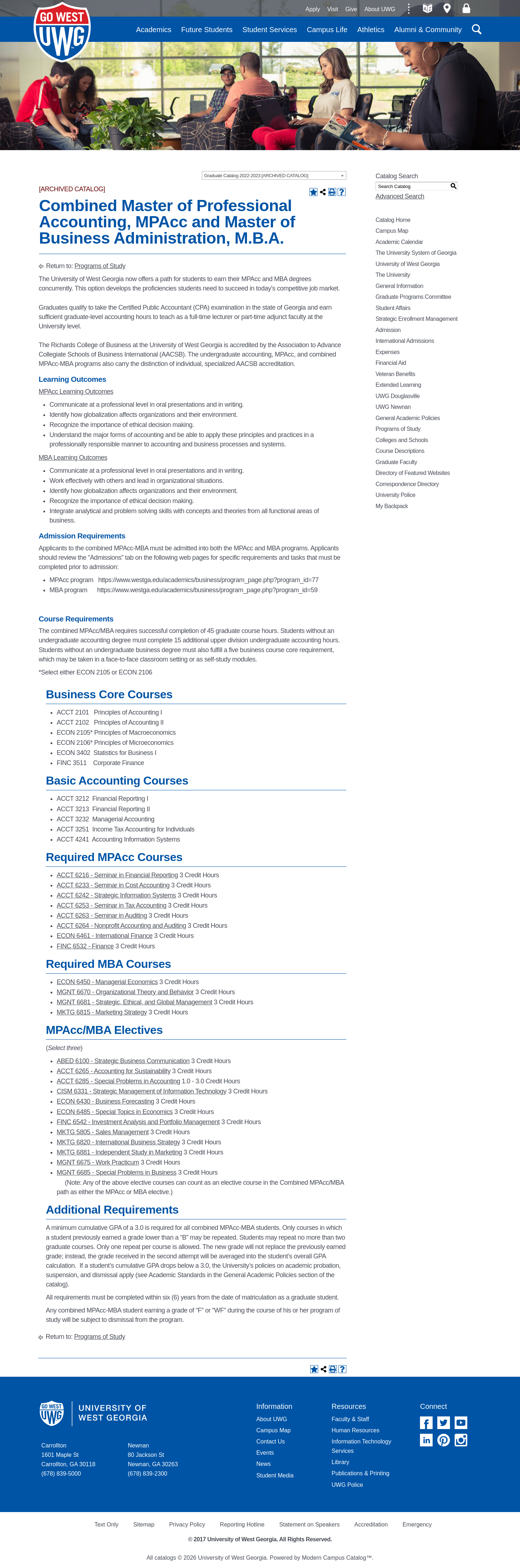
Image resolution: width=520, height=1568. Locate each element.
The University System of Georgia (416, 253)
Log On (466, 8)
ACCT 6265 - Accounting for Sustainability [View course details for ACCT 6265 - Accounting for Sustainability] (113, 1071)
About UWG (379, 9)
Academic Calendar (399, 242)
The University (393, 275)
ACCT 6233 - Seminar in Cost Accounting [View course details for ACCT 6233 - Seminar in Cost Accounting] (113, 885)
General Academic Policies (408, 418)
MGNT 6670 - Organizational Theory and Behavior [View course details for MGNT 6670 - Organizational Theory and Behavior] (125, 992)
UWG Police (347, 1485)
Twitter (443, 1422)
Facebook (426, 1422)
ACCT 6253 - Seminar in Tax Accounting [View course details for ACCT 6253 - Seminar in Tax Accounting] (111, 905)
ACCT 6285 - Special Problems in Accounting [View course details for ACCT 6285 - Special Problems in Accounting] (118, 1081)
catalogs (165, 1558)
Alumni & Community (428, 30)
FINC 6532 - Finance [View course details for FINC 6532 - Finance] (85, 946)
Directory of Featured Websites (413, 473)
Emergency (417, 1524)
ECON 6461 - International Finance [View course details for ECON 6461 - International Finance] (104, 935)
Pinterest (443, 1440)
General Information (399, 286)
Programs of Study (99, 266)
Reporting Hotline (242, 1524)
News (263, 1464)
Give (351, 9)
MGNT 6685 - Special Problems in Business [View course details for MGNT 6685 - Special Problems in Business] (117, 1172)
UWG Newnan (393, 407)
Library (340, 1462)
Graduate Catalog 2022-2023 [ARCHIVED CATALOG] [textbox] (256, 175)
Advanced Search (400, 196)
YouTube (461, 1422)
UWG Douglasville (398, 396)
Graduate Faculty (396, 462)
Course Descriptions (400, 451)
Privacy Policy (187, 1524)
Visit (332, 9)
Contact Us (270, 1441)
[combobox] (274, 175)
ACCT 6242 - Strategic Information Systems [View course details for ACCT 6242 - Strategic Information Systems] (116, 895)
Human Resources (356, 1430)
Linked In (426, 1440)
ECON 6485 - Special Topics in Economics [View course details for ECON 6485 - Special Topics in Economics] (115, 1111)
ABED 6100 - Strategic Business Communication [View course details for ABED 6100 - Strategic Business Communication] (123, 1061)
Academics (154, 30)
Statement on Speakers (309, 1524)
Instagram (461, 1440)
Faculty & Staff (350, 1419)
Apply (313, 9)
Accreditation (371, 1524)
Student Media (275, 1475)
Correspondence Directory (407, 484)
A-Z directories (428, 8)
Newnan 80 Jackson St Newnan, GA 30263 (153, 1454)
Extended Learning (398, 385)
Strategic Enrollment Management (417, 319)
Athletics (371, 30)
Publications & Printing (360, 1473)
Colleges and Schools (402, 440)
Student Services (269, 30)
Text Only (106, 1524)
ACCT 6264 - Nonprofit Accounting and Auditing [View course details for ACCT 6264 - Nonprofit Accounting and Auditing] (121, 925)
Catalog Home (393, 220)
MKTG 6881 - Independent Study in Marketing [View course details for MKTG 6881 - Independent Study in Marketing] (119, 1152)
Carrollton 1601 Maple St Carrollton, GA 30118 (68, 1454)
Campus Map (392, 231)
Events (265, 1453)
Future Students (207, 30)
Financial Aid (391, 363)
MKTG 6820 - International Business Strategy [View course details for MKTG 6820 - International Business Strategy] (118, 1142)
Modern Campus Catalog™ (337, 1558)
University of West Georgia (62, 32)
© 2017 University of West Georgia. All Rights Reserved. (260, 1539)
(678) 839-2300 (147, 1474)
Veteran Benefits (395, 374)
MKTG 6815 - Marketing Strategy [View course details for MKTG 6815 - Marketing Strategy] (102, 1012)
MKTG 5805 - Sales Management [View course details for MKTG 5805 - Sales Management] (103, 1132)
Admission (388, 330)
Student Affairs (393, 308)
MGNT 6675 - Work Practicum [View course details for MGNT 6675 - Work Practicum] (98, 1162)
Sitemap (144, 1524)
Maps (447, 8)
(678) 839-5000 (61, 1474)
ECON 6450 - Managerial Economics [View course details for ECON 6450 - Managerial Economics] (107, 982)
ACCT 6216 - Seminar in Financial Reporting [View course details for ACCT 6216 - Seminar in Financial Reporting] (117, 875)
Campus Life (327, 30)
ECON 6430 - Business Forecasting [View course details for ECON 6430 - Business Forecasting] (105, 1101)
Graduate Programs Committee (413, 297)
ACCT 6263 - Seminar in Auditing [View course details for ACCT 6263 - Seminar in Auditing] (102, 915)
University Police (395, 495)
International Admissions (405, 341)
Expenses (387, 352)
